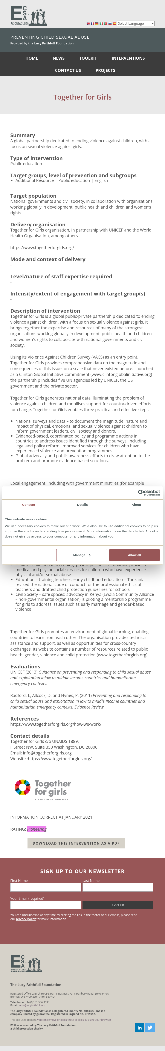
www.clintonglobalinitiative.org (121, 374)
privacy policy (26, 919)
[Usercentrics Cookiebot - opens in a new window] (141, 493)
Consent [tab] (28, 504)
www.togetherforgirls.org (122, 655)
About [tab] (136, 504)
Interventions (128, 58)
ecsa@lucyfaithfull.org (32, 1005)
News (58, 58)
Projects (105, 70)
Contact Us (68, 70)
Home (31, 58)
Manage (81, 555)
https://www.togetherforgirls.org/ (42, 247)
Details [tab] (82, 504)
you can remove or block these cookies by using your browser (74, 1020)
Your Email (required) (27, 898)
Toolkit (88, 58)
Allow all (134, 555)
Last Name (90, 880)
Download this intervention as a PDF (76, 843)
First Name (19, 880)
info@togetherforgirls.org (47, 753)
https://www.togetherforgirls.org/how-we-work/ (55, 724)
